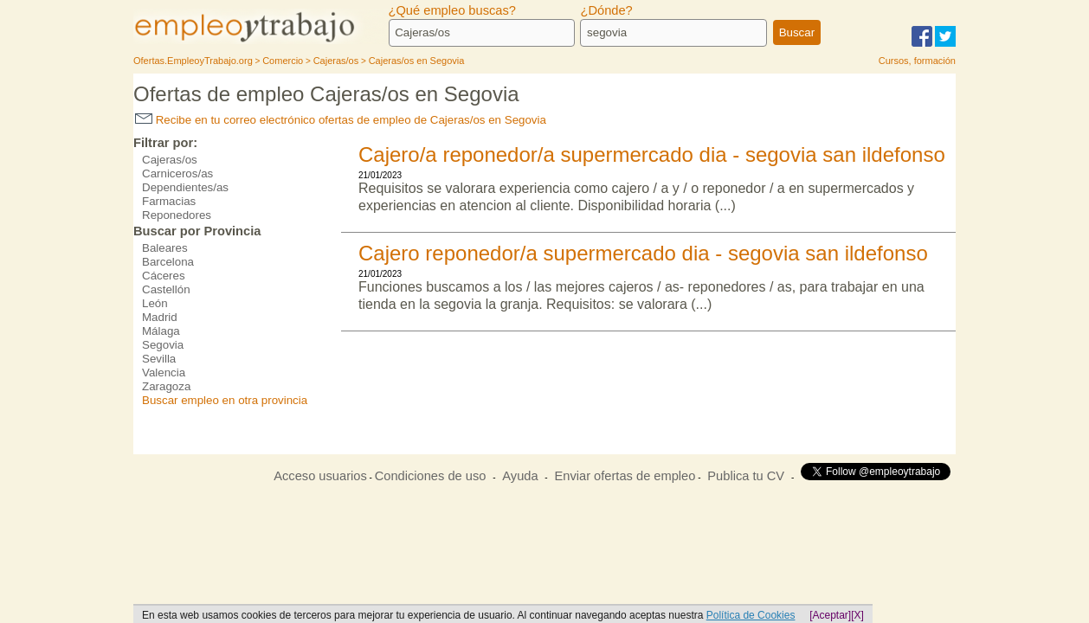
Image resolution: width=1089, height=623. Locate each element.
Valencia (163, 372)
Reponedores (176, 215)
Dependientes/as (185, 187)
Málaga (161, 330)
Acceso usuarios (320, 476)
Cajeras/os (169, 159)
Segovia (163, 344)
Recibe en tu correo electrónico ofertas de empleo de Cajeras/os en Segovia (340, 119)
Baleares (165, 247)
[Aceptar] (830, 615)
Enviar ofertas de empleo (624, 476)
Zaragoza (166, 386)
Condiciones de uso (431, 476)
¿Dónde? (606, 10)
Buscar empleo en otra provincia (224, 400)
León (155, 303)
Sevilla (159, 358)
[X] (857, 615)
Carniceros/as (177, 173)
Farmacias (169, 201)
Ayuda (520, 476)
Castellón (166, 289)
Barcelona (168, 261)
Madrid (159, 317)
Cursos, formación (917, 60)
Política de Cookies (751, 615)
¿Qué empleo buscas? (452, 10)
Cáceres (163, 275)
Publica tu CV (745, 476)
